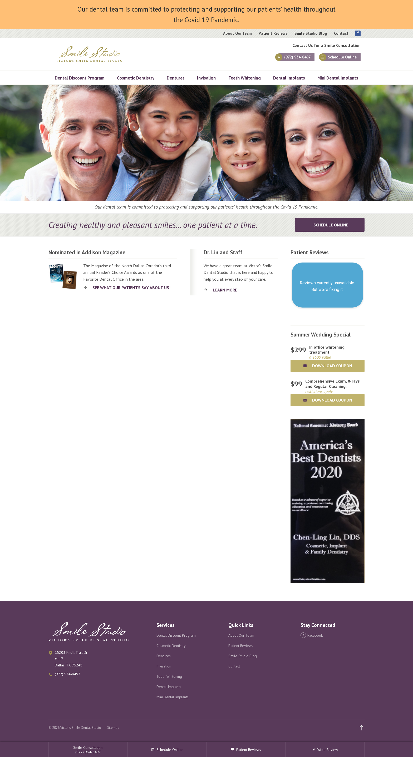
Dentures (176, 78)
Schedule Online (339, 58)
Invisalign (206, 78)
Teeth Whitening (244, 78)
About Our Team (237, 33)
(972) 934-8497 (285, 58)
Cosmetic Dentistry (135, 78)
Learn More (225, 290)
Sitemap (113, 727)
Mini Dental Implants (337, 78)
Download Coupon (327, 365)
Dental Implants (289, 78)
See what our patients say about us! (131, 287)
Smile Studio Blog (310, 33)
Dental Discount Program (80, 78)
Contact (341, 33)
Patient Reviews (273, 33)
